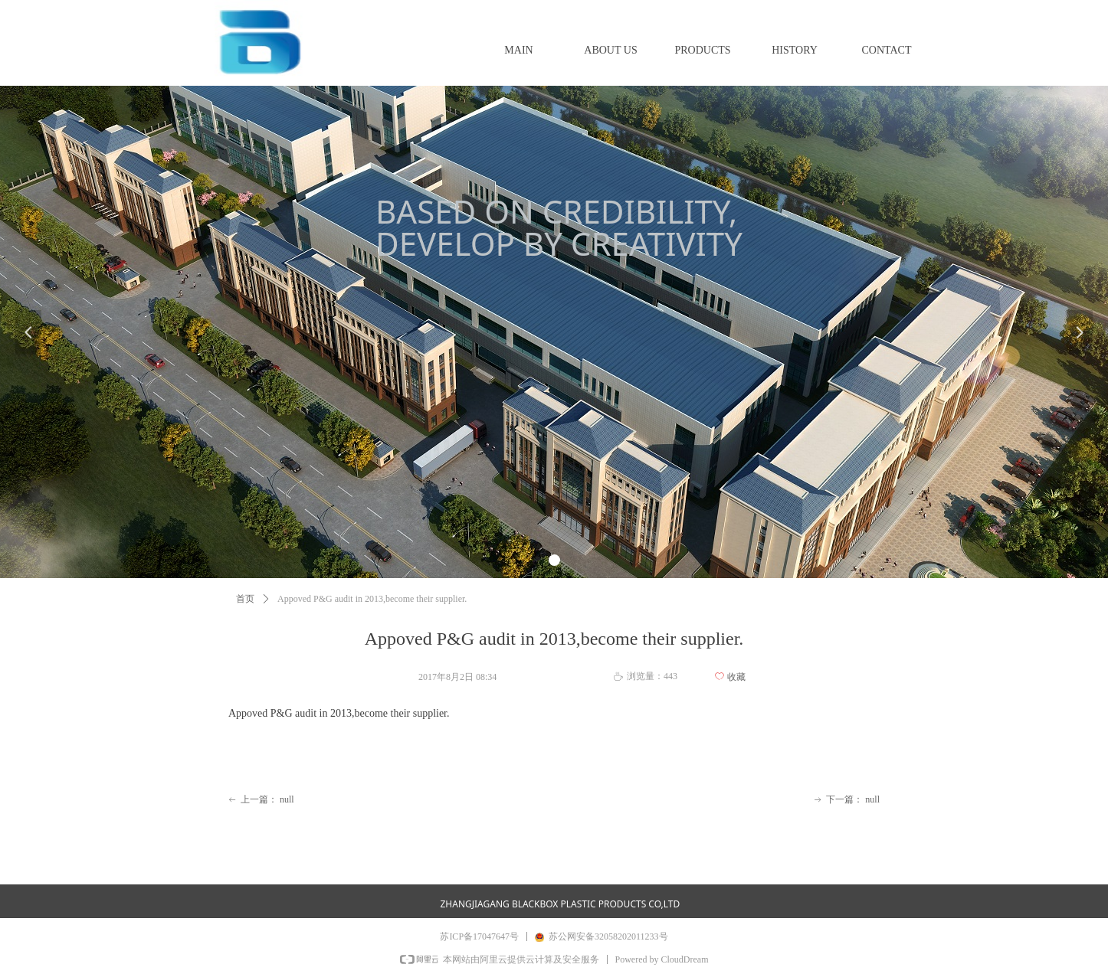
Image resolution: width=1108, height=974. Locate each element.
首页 (245, 598)
